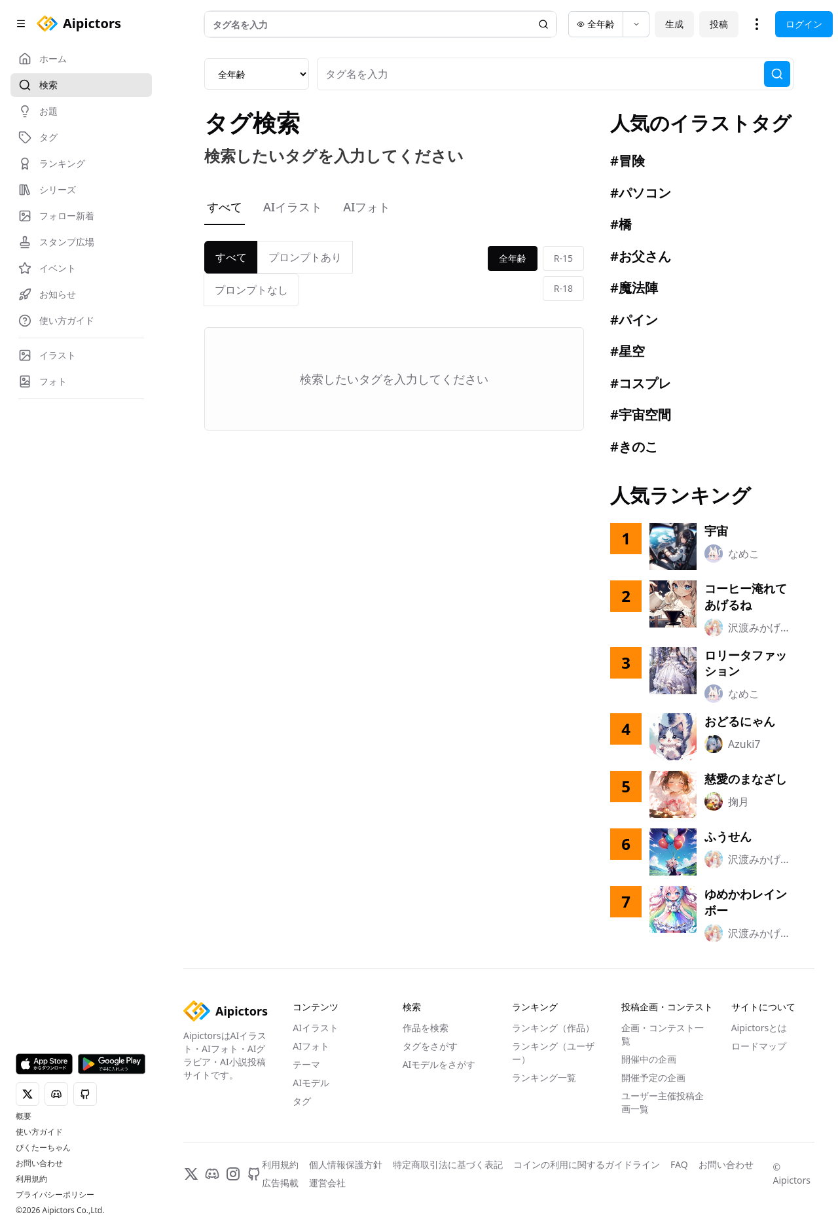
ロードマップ (758, 1046)
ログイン (804, 24)
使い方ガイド (39, 1132)
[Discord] (212, 1174)
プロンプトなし (251, 290)
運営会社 (327, 1183)
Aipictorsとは (759, 1027)
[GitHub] (254, 1174)
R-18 (563, 288)
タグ (302, 1101)
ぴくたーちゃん (43, 1147)
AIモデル (311, 1082)
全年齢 (512, 258)
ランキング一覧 (544, 1077)
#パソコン (640, 193)
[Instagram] (233, 1174)
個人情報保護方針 (345, 1164)
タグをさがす (430, 1046)
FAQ (679, 1164)
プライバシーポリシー (55, 1195)
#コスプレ (640, 383)
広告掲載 (280, 1183)
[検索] (777, 74)
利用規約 (31, 1179)
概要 (23, 1116)
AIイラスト (292, 207)
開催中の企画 (648, 1059)
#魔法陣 (634, 287)
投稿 (719, 24)
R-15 (563, 258)
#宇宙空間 (640, 414)
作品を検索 (425, 1027)
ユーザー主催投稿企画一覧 (662, 1102)
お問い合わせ (39, 1163)
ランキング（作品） (553, 1027)
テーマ (306, 1064)
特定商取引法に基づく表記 (448, 1164)
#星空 (627, 351)
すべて (224, 207)
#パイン (634, 319)
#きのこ (634, 446)
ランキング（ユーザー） (553, 1052)
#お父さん (640, 256)
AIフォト (366, 207)
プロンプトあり (305, 257)
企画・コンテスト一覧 (662, 1034)
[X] (191, 1174)
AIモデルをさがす (439, 1064)
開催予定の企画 (653, 1077)
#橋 (621, 224)
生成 (674, 24)
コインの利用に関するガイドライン (586, 1164)
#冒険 (627, 160)
